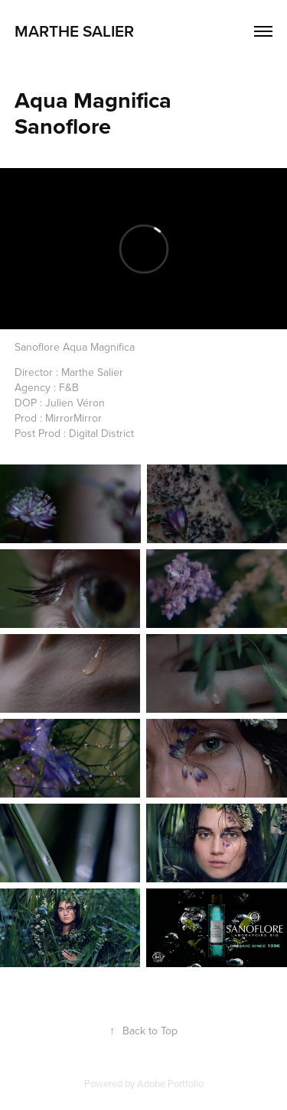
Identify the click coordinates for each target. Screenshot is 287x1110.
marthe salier (76, 30)
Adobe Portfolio (170, 1083)
